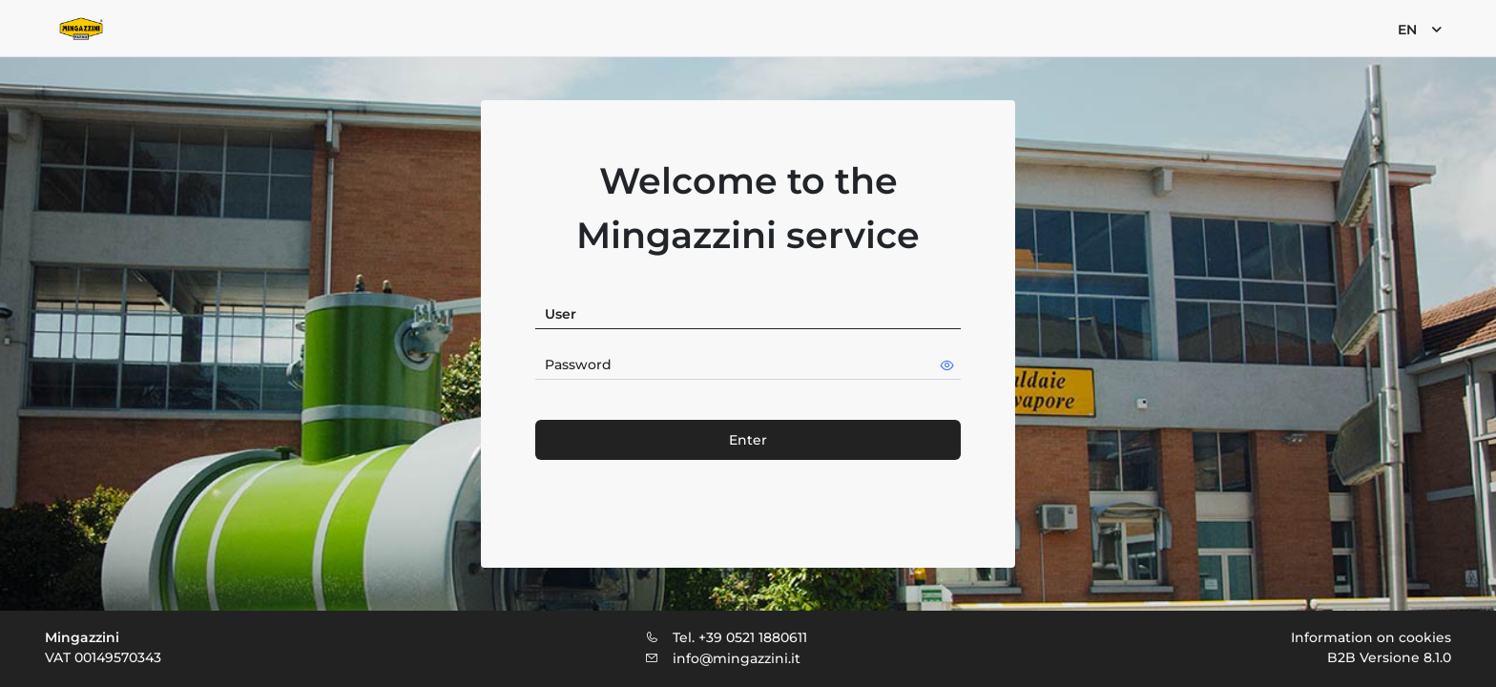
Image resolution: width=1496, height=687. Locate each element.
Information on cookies (1371, 637)
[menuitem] (1417, 28)
